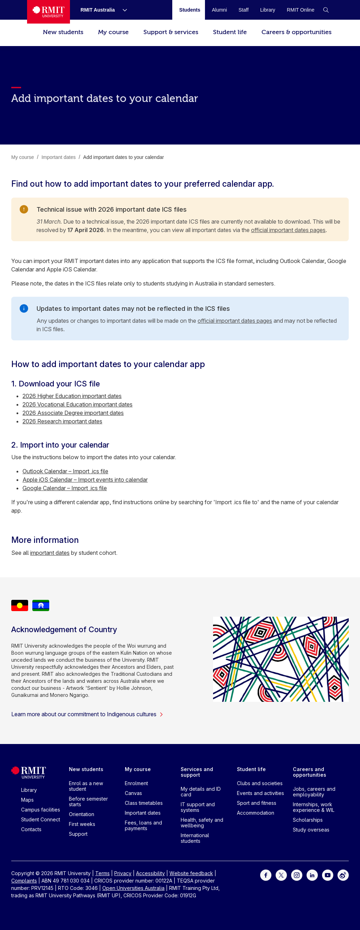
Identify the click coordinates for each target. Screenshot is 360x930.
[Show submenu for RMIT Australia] (122, 10)
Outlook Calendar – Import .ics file (65, 471)
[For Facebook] (265, 875)
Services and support (197, 772)
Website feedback (191, 873)
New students (63, 32)
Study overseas (311, 830)
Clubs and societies (260, 783)
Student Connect (40, 819)
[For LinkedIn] (312, 875)
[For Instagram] (296, 875)
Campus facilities (40, 810)
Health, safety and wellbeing (202, 822)
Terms (102, 873)
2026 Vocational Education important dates (77, 404)
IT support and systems (198, 807)
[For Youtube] (327, 875)
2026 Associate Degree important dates (73, 412)
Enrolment (136, 783)
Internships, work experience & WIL (313, 807)
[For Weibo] (343, 875)
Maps (27, 800)
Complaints (24, 881)
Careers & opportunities (297, 32)
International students (195, 838)
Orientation (81, 814)
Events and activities (260, 793)
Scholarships (308, 820)
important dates (50, 552)
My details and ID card (201, 791)
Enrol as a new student (86, 786)
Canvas (133, 793)
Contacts (31, 829)
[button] (326, 10)
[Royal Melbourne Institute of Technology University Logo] (48, 12)
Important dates (143, 813)
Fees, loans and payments (143, 825)
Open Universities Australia (133, 888)
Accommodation (255, 813)
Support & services (170, 32)
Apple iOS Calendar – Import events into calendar (85, 479)
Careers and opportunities (309, 772)
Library (29, 790)
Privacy (122, 873)
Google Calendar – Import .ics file (64, 488)
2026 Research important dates (62, 421)
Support (78, 834)
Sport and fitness (256, 803)
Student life (230, 32)
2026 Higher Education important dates (72, 395)
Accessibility (150, 873)
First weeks (82, 824)
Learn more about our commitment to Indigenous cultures (87, 714)
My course (113, 32)
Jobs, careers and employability (314, 791)
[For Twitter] (281, 875)
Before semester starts (88, 801)
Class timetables (144, 803)
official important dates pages (288, 229)
